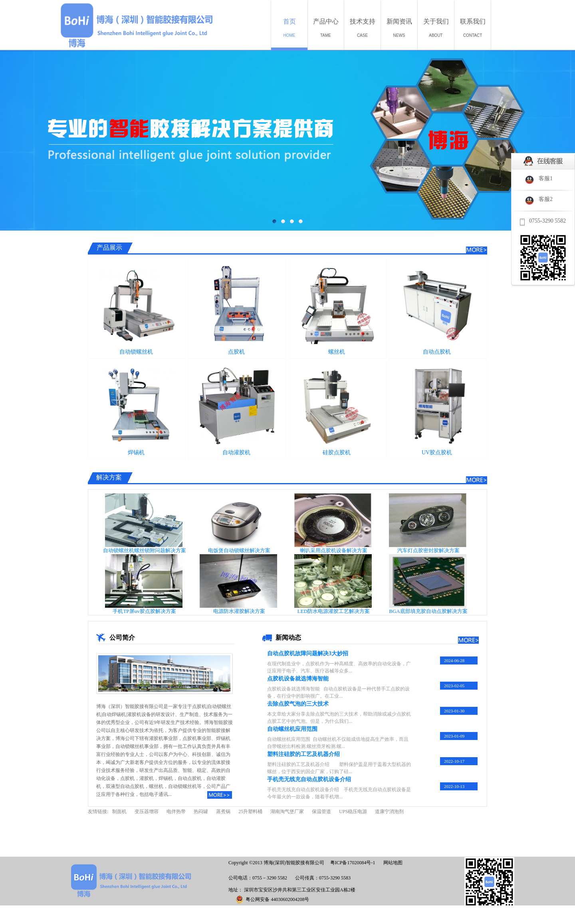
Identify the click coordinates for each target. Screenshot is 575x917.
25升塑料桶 (250, 811)
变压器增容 (147, 811)
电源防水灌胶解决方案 (239, 611)
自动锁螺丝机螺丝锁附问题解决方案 (144, 550)
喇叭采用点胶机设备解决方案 (333, 550)
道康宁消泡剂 (389, 811)
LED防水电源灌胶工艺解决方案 (333, 611)
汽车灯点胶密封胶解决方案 (428, 550)
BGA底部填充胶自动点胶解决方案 (428, 611)
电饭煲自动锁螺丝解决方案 (239, 550)
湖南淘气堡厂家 (287, 811)
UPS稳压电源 (353, 811)
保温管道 (321, 811)
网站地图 (391, 862)
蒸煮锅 (223, 811)
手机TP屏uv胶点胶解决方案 (144, 611)
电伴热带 (176, 811)
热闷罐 (201, 811)
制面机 (119, 811)
